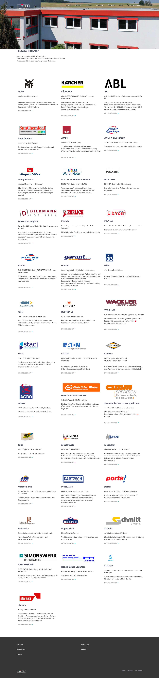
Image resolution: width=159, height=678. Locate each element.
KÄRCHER (66, 92)
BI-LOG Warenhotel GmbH (75, 180)
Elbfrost (108, 221)
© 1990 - (123, 670)
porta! (107, 487)
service (89, 5)
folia (20, 445)
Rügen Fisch (67, 529)
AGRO (21, 403)
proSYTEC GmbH (136, 670)
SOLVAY (108, 566)
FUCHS (22, 266)
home (68, 5)
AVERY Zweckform (114, 138)
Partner (83, 649)
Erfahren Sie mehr (24, 111)
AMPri (64, 138)
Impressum (20, 644)
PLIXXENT (109, 180)
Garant (65, 266)
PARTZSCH (67, 487)
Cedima (108, 354)
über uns (111, 5)
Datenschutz (21, 649)
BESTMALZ (67, 312)
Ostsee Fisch (25, 487)
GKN (20, 312)
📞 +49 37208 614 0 (133, 5)
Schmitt (108, 529)
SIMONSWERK (26, 565)
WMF (21, 92)
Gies (106, 266)
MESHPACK (67, 445)
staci (20, 354)
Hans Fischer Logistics (73, 567)
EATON (65, 354)
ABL (106, 92)
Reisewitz (23, 529)
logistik (78, 5)
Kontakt (19, 654)
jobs (121, 5)
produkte (100, 5)
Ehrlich (65, 221)
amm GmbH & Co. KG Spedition (121, 403)
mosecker (109, 445)
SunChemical (25, 139)
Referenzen (85, 644)
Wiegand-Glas (26, 180)
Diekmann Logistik (28, 221)
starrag (22, 605)
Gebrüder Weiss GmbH (73, 396)
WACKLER (109, 310)
